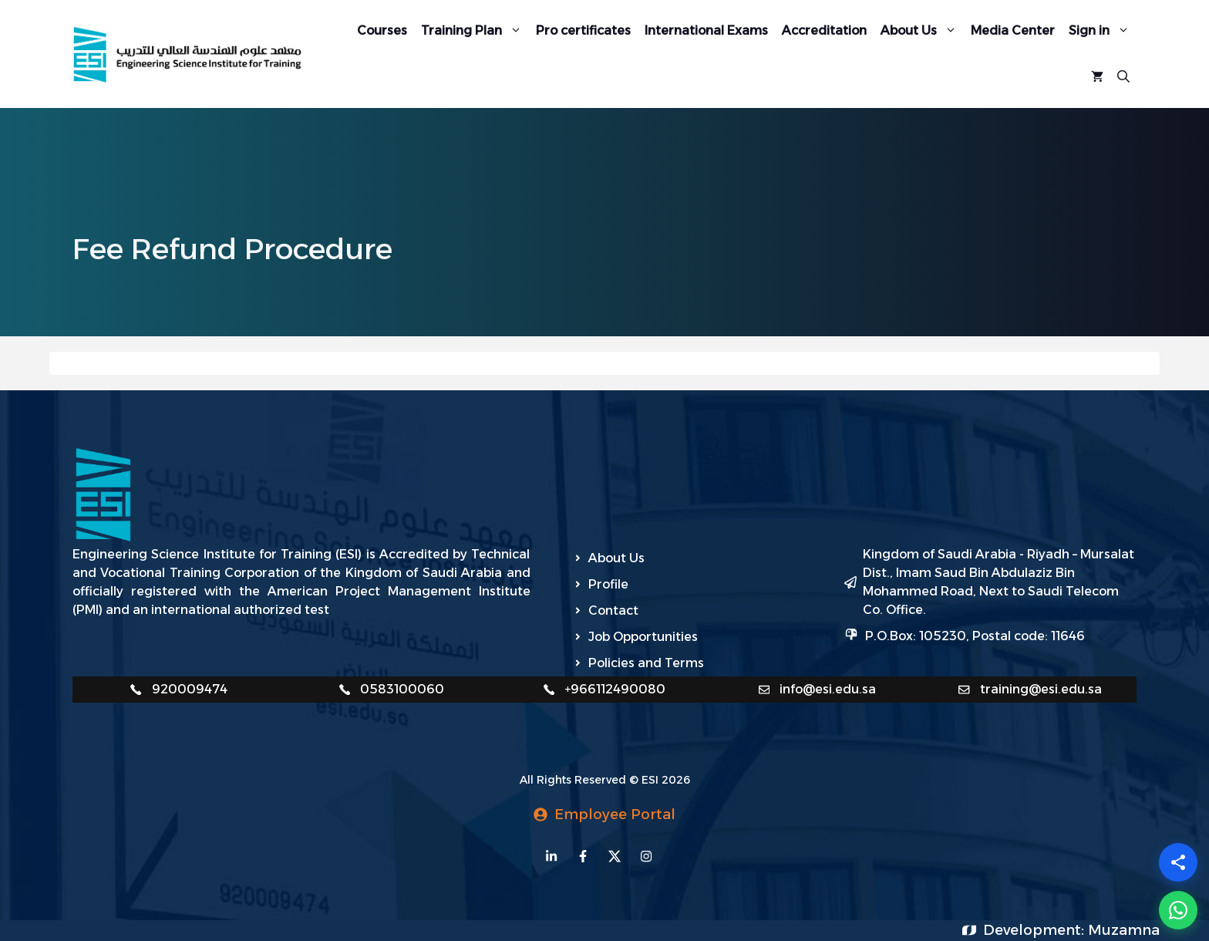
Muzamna (1124, 930)
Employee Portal (614, 814)
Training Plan (475, 31)
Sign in (1103, 31)
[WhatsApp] (1178, 910)
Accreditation (824, 30)
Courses (382, 30)
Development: (1035, 930)
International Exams (706, 30)
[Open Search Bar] (1123, 77)
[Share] (1178, 862)
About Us (922, 31)
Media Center (1013, 30)
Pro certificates (583, 30)
